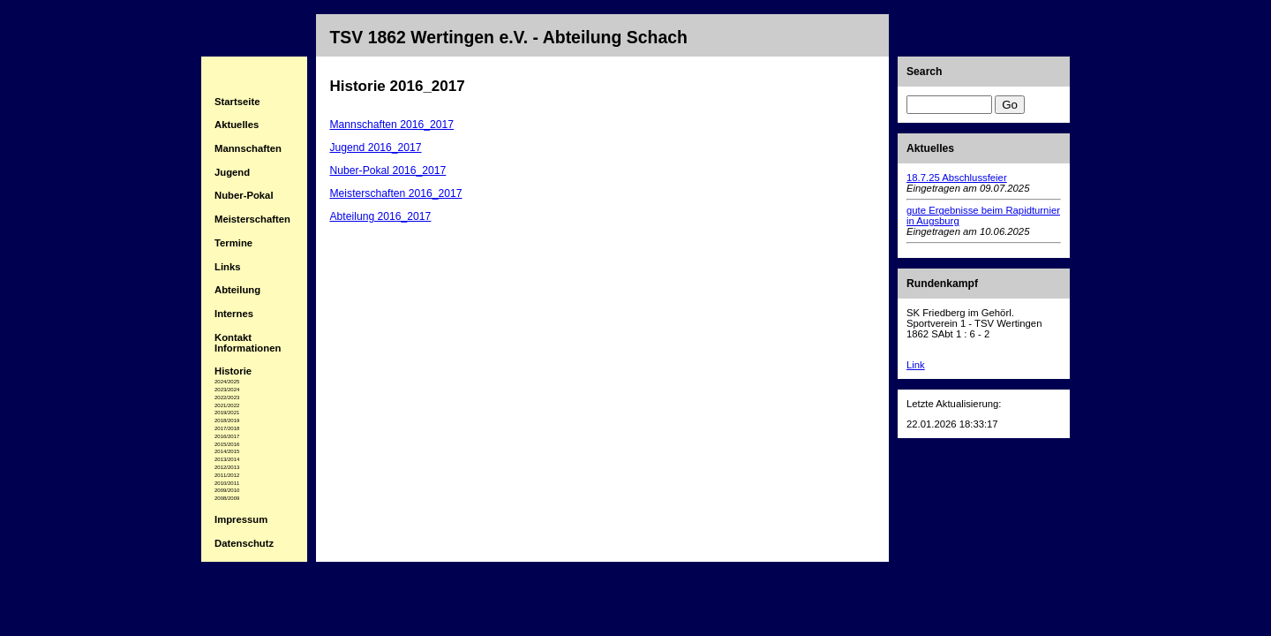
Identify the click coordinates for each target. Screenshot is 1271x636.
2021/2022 (226, 405)
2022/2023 (226, 397)
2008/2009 (226, 498)
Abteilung (237, 289)
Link (915, 365)
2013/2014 (226, 459)
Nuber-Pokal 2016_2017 (387, 170)
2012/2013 (226, 467)
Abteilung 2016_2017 (380, 216)
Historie (233, 371)
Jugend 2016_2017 (375, 147)
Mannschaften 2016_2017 (391, 124)
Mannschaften (248, 148)
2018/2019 (226, 420)
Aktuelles (236, 124)
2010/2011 (226, 483)
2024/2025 (226, 381)
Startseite (237, 101)
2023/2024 (226, 389)
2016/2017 (226, 436)
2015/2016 (226, 444)
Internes (233, 313)
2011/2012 (226, 475)
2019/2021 (226, 412)
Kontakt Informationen (247, 342)
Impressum (240, 519)
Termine (233, 243)
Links (227, 266)
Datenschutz (244, 543)
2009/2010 (226, 490)
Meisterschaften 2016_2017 (395, 193)
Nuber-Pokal (244, 195)
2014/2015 (226, 451)
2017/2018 (226, 428)
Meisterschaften (252, 219)
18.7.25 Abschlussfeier (956, 177)
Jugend (232, 172)
